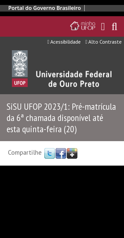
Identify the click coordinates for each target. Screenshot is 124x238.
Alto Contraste (103, 41)
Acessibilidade (64, 41)
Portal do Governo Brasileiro (44, 8)
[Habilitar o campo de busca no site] (114, 28)
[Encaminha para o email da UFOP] (103, 26)
